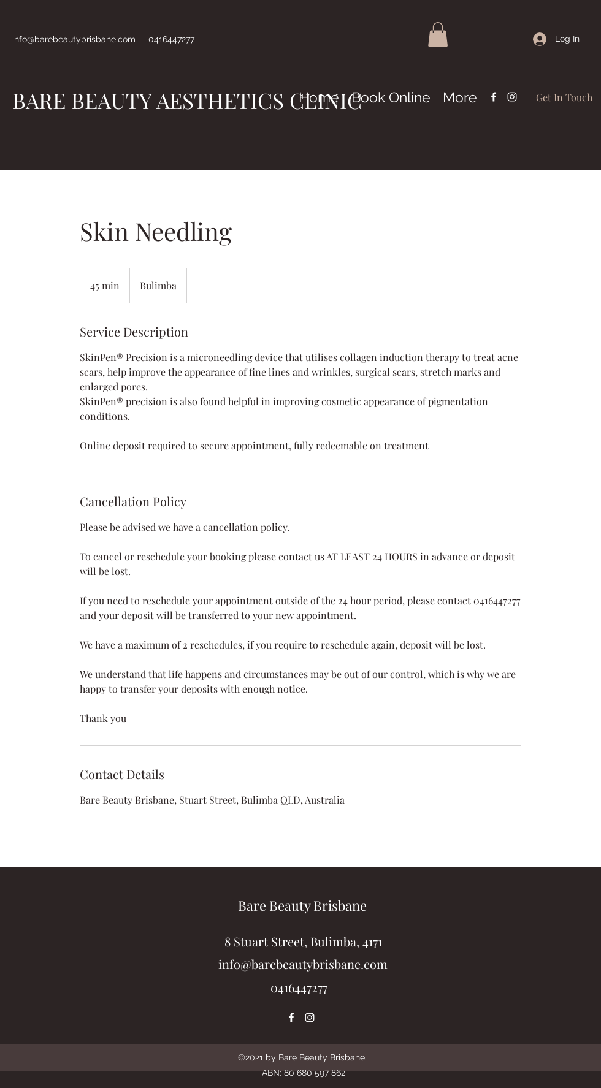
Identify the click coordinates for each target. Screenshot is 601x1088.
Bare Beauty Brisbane (302, 905)
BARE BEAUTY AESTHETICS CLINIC (187, 100)
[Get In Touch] (563, 97)
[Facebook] (494, 97)
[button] (437, 34)
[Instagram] (512, 97)
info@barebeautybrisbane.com (74, 39)
